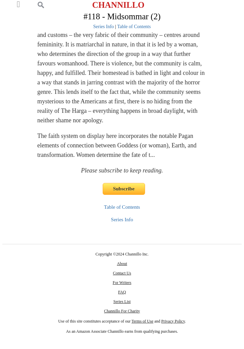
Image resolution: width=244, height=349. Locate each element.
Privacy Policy (173, 321)
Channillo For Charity (122, 311)
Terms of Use (142, 321)
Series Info (103, 26)
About (122, 263)
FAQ (122, 292)
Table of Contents (134, 26)
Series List (122, 301)
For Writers (122, 282)
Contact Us (122, 273)
